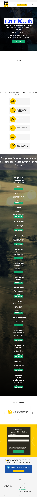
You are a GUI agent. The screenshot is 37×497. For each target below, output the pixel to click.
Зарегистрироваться (22, 4)
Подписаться (18, 471)
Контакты (7, 1)
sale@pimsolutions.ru (22, 489)
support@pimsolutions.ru (23, 485)
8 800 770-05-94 (8, 487)
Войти (15, 4)
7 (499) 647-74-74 (8, 485)
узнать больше (18, 188)
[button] (32, 413)
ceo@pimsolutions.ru (22, 492)
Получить (18, 41)
